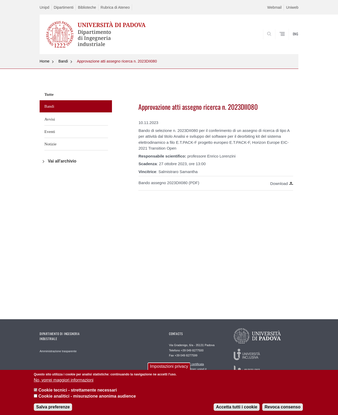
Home (44, 61)
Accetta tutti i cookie (236, 409)
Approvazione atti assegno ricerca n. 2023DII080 (117, 61)
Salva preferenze (53, 409)
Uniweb (292, 7)
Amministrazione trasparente (58, 351)
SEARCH (289, 41)
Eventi (49, 131)
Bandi (63, 61)
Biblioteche (87, 7)
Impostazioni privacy (169, 368)
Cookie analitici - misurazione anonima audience (87, 398)
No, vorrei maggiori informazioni (63, 382)
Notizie (50, 144)
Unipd (44, 7)
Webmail (274, 7)
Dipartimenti (64, 7)
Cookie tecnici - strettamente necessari (77, 392)
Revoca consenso (283, 409)
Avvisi (49, 119)
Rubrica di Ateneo (115, 7)
